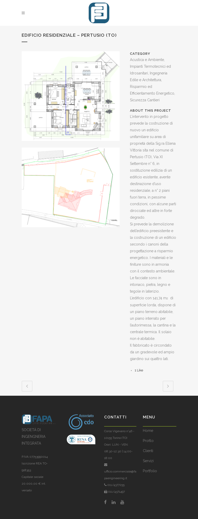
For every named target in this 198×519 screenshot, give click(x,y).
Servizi (148, 461)
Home (148, 431)
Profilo (148, 441)
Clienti (148, 451)
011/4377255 (115, 485)
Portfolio (150, 471)
